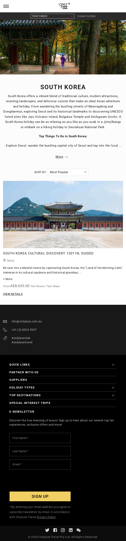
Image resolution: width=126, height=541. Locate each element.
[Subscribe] (40, 496)
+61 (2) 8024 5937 (24, 329)
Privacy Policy (46, 517)
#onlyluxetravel (22, 342)
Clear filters (87, 16)
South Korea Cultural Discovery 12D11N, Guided (48, 253)
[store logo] (63, 6)
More (59, 157)
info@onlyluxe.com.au (27, 321)
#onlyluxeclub (21, 338)
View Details (13, 294)
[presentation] (40, 480)
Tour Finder (52, 16)
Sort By (40, 172)
